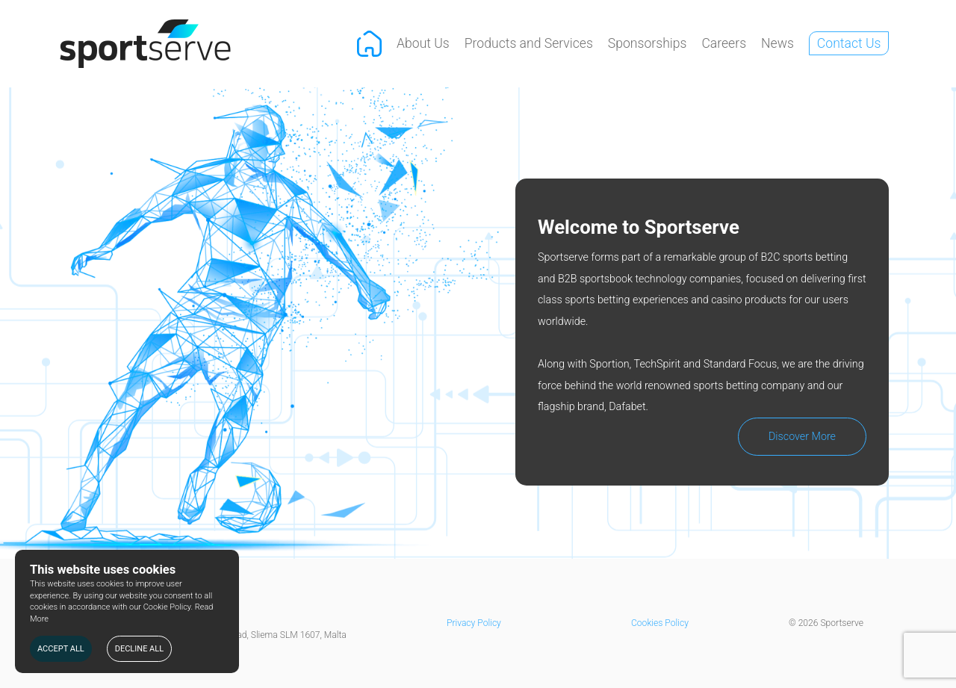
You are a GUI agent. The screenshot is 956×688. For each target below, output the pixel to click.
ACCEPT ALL (60, 649)
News (777, 43)
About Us (423, 43)
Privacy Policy (474, 623)
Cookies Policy (660, 623)
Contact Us (849, 43)
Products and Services (529, 43)
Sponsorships (647, 43)
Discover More (802, 436)
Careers (723, 43)
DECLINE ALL (139, 649)
